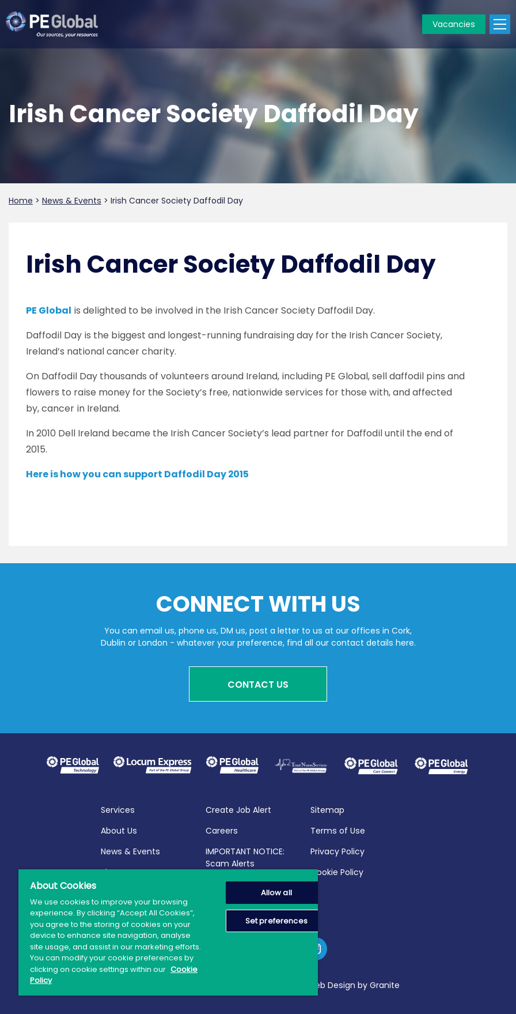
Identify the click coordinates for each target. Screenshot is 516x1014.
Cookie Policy (336, 871)
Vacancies (453, 24)
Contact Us (258, 684)
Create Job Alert (238, 809)
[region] (168, 932)
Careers (222, 830)
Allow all (276, 892)
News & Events (130, 851)
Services (118, 809)
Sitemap (327, 809)
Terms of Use (337, 830)
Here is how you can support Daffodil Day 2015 (137, 474)
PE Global (48, 310)
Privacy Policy (337, 851)
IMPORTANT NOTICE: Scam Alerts (245, 857)
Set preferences (276, 920)
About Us (119, 830)
